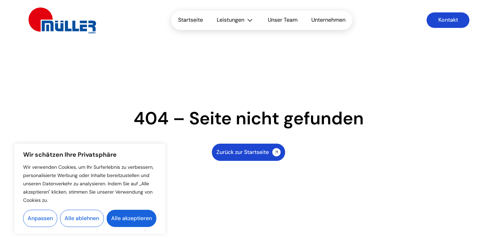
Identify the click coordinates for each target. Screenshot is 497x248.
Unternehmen (328, 19)
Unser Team (283, 19)
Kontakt (448, 19)
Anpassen (40, 218)
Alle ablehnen (82, 218)
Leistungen (235, 20)
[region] (90, 188)
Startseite (190, 19)
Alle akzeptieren (131, 218)
